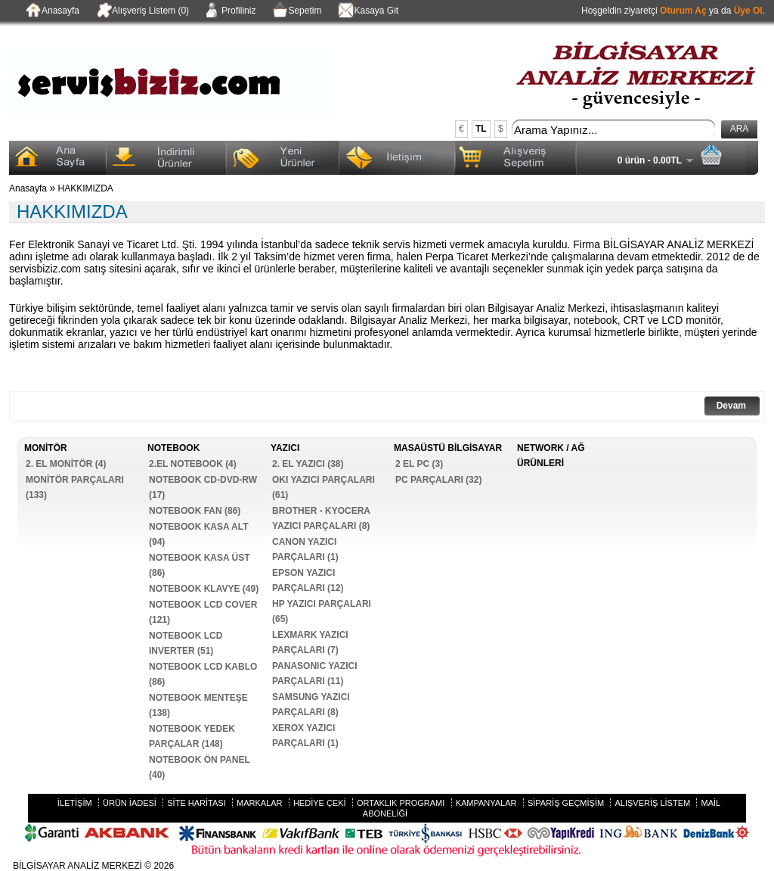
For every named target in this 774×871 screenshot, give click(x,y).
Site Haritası (196, 802)
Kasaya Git (367, 11)
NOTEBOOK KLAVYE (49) (204, 588)
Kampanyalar (486, 802)
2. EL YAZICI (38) (307, 464)
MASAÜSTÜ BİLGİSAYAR (448, 448)
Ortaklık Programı (400, 802)
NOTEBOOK (173, 448)
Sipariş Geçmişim (566, 802)
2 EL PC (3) (419, 464)
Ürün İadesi (129, 802)
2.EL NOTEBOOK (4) (193, 464)
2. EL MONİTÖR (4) (66, 464)
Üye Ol (748, 10)
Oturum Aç (683, 10)
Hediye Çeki (319, 802)
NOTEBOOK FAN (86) (194, 510)
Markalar (260, 802)
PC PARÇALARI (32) (438, 479)
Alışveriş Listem (652, 802)
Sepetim (296, 11)
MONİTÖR (45, 448)
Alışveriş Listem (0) (141, 11)
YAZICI (285, 448)
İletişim (74, 802)
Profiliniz (229, 11)
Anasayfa (51, 11)
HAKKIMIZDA (85, 188)
